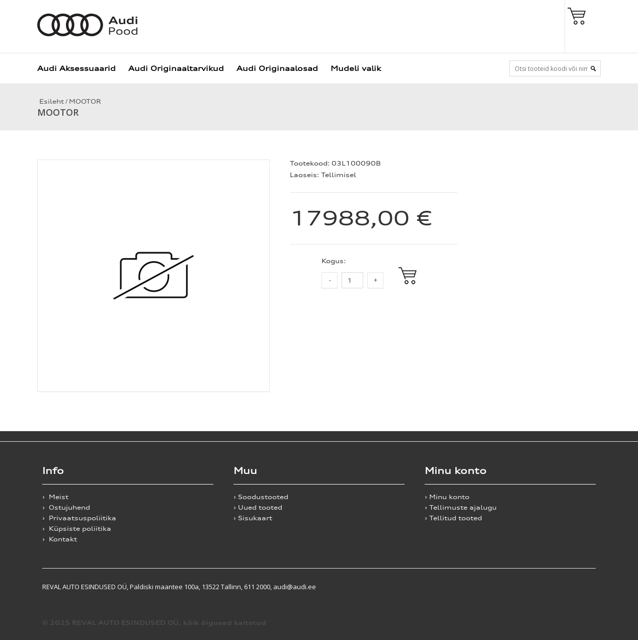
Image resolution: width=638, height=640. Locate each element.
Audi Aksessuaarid (76, 68)
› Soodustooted (260, 497)
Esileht (50, 101)
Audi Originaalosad (277, 68)
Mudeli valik (356, 68)
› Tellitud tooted (453, 518)
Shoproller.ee (578, 587)
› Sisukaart (252, 518)
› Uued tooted (257, 507)
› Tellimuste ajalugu (461, 507)
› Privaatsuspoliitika (79, 518)
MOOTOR (85, 101)
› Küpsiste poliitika (76, 528)
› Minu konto (447, 497)
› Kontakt (59, 539)
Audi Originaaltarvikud (176, 68)
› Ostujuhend (66, 507)
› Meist (55, 497)
